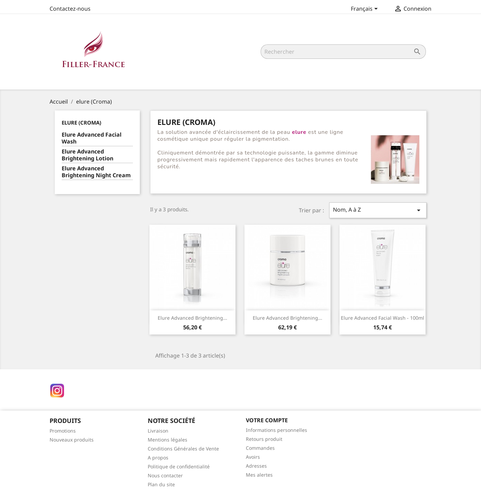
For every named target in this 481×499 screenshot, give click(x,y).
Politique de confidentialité (179, 466)
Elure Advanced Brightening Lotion (87, 155)
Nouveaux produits (72, 439)
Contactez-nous (70, 8)
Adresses (256, 466)
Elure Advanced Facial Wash (92, 138)
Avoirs (253, 457)
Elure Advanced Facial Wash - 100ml (382, 318)
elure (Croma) (81, 122)
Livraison (158, 430)
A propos (158, 457)
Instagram (57, 390)
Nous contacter (165, 475)
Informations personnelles (276, 430)
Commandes (260, 448)
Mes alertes (259, 474)
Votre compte (267, 420)
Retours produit (264, 439)
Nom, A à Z (377, 210)
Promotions (63, 430)
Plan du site (161, 484)
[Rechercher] (343, 51)
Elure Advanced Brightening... (192, 318)
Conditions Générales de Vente (183, 448)
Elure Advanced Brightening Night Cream (96, 172)
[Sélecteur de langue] (365, 9)
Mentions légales (167, 439)
